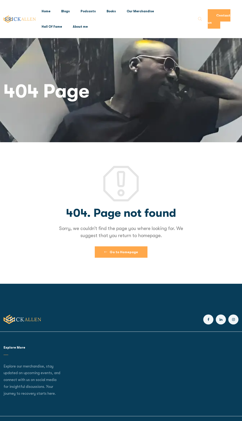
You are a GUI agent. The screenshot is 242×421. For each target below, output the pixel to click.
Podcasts (88, 11)
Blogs (65, 11)
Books (111, 11)
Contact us (219, 18)
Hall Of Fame (52, 26)
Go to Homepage (121, 252)
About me (80, 26)
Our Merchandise (140, 11)
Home (46, 11)
